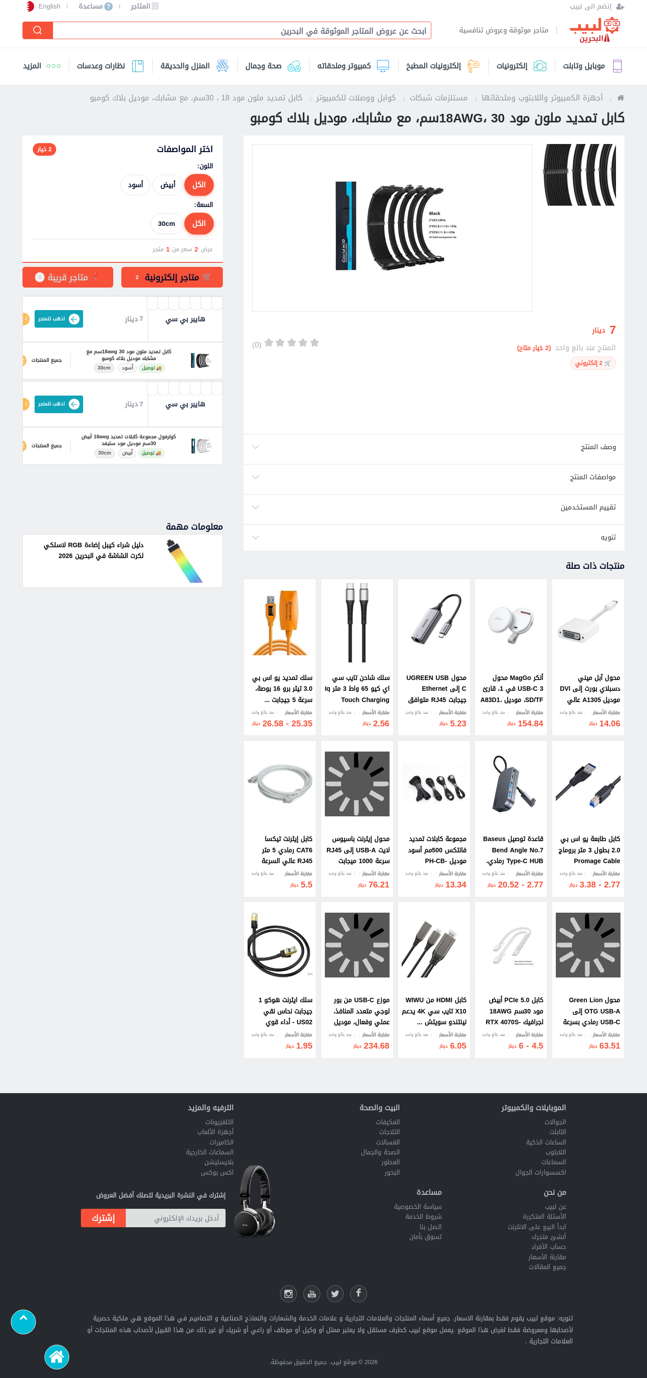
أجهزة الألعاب (215, 1132)
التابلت (558, 1132)
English (50, 6)
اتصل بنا (431, 1227)
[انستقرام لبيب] (288, 1294)
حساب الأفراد (548, 1247)
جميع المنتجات (46, 360)
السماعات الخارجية (210, 1152)
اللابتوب (555, 1152)
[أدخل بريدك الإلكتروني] (176, 1218)
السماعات (553, 1162)
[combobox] (237, 31)
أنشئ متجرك (549, 1237)
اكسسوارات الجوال (540, 1172)
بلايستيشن (219, 1162)
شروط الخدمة (423, 1217)
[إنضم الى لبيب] (597, 6)
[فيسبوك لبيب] (358, 1294)
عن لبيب (555, 1207)
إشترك (103, 1218)
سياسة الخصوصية (418, 1207)
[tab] (172, 277)
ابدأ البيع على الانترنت (537, 1227)
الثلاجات (389, 1132)
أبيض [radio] (167, 185)
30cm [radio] (166, 223)
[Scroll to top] (23, 1322)
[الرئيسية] (57, 1357)
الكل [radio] (199, 185)
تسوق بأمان (425, 1237)
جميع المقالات (547, 1267)
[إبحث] (38, 30)
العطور (390, 1162)
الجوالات (555, 1122)
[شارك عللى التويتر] (335, 1294)
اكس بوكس (217, 1172)
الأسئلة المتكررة (544, 1217)
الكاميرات (221, 1142)
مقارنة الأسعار (547, 1257)
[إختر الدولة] (28, 6)
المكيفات (388, 1122)
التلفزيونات (219, 1122)
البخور (392, 1172)
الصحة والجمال (380, 1152)
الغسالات (388, 1142)
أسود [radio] (135, 185)
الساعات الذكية (546, 1142)
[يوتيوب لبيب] (312, 1294)
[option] (392, 227)
